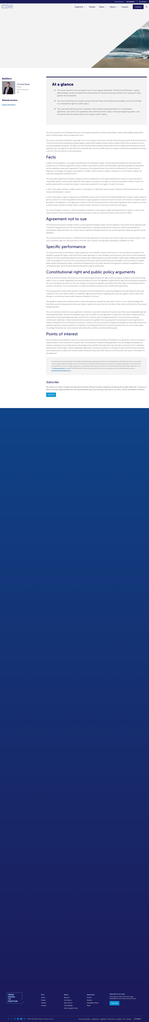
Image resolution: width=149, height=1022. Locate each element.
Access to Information (84, 1019)
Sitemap (129, 1019)
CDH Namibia (130, 1)
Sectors (89, 997)
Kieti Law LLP (119, 1)
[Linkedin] (18, 1018)
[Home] (7, 7)
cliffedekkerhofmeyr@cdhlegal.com (61, 370)
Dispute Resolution (9, 105)
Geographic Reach (92, 1003)
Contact (43, 1005)
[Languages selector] (143, 1)
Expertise (79, 7)
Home (43, 997)
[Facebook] (8, 1018)
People (92, 7)
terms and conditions (59, 368)
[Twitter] (11, 1018)
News (101, 7)
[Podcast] (24, 1018)
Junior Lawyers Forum (71, 1008)
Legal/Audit (103, 1019)
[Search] (146, 6)
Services (89, 1000)
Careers (124, 7)
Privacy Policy (111, 1019)
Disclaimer (119, 1019)
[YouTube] (21, 1018)
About (113, 7)
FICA (124, 1019)
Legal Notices (95, 1019)
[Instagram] (14, 1018)
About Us (67, 997)
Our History (67, 1000)
